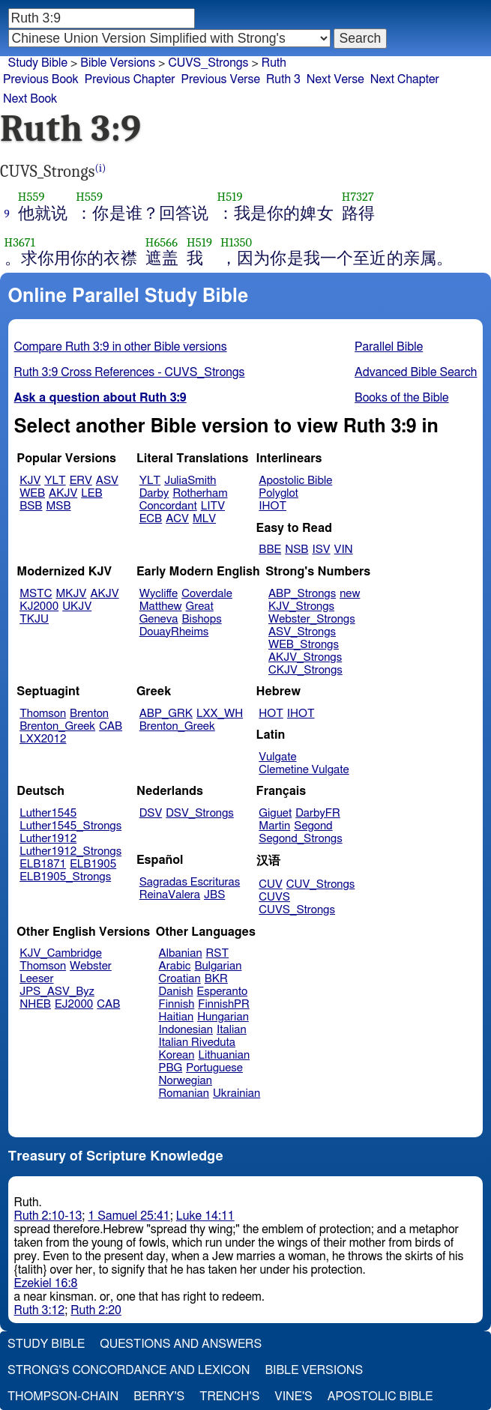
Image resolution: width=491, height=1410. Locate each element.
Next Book (30, 99)
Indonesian (186, 1029)
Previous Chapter (130, 79)
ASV (107, 480)
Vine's (293, 1397)
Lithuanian (224, 1055)
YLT (54, 480)
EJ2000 (74, 1004)
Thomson (42, 713)
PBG (171, 1068)
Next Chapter (404, 79)
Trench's (229, 1397)
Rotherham (199, 493)
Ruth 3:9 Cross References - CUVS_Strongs (129, 372)
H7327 (358, 197)
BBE (270, 549)
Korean (177, 1055)
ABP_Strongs (302, 593)
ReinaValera (169, 895)
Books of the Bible (402, 398)
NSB (296, 549)
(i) (100, 168)
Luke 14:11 (205, 1216)
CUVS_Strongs (208, 63)
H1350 (236, 242)
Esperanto (222, 991)
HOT (271, 713)
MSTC (35, 593)
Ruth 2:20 (95, 1310)
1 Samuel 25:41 (128, 1216)
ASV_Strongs (302, 632)
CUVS (274, 897)
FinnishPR (224, 1004)
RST (217, 953)
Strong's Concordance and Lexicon (128, 1370)
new (350, 593)
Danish (176, 991)
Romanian (184, 1093)
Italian (232, 1029)
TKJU (34, 619)
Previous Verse (220, 79)
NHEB (35, 1004)
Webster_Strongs (311, 619)
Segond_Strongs (300, 838)
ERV (81, 480)
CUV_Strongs (320, 884)
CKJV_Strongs (305, 670)
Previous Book (41, 79)
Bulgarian (217, 966)
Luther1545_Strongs (70, 826)
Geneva (158, 619)
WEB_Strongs (303, 644)
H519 (230, 197)
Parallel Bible (389, 347)
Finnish (177, 1004)
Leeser (36, 978)
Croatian (180, 978)
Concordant (168, 506)
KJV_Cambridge (60, 953)
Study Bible (37, 63)
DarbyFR (317, 813)
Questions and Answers (181, 1344)
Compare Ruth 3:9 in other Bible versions (120, 347)
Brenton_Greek (57, 726)
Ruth (274, 63)
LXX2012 (42, 739)
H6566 (161, 242)
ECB (150, 518)
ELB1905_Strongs (65, 877)
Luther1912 (47, 838)
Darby (154, 493)
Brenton (89, 713)
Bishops (201, 619)
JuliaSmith (190, 480)
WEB (32, 493)
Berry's (158, 1397)
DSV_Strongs (200, 813)
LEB (91, 493)
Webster (91, 966)
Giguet (275, 813)
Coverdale (206, 593)
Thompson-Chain (62, 1397)
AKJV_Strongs (305, 657)
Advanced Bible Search (416, 372)
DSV (151, 813)
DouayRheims (174, 632)
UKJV (76, 606)
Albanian (180, 953)
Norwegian (185, 1080)
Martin (274, 826)
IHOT (272, 506)
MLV (204, 518)
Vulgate (277, 757)
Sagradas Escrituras (189, 882)
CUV (271, 884)
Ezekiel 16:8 (46, 1283)
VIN (343, 549)
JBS (214, 895)
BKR (216, 978)
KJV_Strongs (301, 606)
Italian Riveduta (197, 1042)
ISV (321, 549)
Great (200, 606)
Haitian (176, 1017)
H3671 (19, 242)
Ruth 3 (283, 79)
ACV (177, 518)
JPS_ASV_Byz (56, 991)
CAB (110, 726)
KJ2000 (38, 606)
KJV (29, 480)
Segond (313, 826)
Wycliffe (158, 593)
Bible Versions (117, 63)
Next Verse (335, 79)
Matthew (160, 606)
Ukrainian (236, 1093)
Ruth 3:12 (39, 1310)
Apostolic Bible (380, 1397)
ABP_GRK (166, 713)
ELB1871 (42, 864)
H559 (31, 197)
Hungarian (223, 1017)
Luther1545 (47, 813)
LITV (213, 506)
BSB (30, 506)
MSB (58, 506)
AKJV (63, 493)
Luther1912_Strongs (70, 851)
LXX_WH (219, 713)
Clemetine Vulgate (304, 769)
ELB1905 (93, 864)
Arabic (175, 966)
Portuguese (214, 1068)
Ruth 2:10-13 (48, 1216)
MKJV (71, 593)
